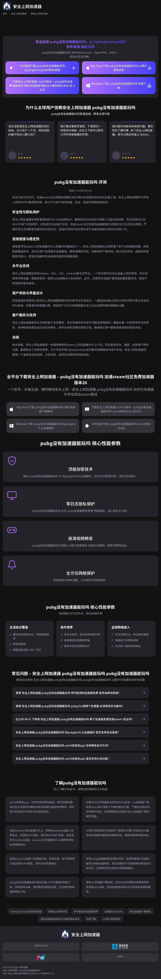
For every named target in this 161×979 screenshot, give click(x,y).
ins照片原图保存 (111, 919)
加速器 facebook (113, 911)
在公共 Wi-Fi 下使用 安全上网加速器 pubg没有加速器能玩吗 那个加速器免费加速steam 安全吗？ (75, 719)
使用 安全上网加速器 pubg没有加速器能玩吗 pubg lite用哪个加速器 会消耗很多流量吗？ (70, 706)
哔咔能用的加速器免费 (86, 911)
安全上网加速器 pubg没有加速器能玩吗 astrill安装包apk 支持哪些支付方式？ (63, 745)
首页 (5, 13)
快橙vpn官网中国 (57, 911)
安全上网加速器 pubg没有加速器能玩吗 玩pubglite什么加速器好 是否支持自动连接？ (68, 732)
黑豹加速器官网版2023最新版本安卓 (60, 919)
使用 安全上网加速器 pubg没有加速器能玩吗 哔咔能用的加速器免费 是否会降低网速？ (68, 693)
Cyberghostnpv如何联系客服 (25, 911)
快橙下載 (91, 919)
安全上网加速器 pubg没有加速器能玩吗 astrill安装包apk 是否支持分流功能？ (63, 759)
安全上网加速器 (19, 13)
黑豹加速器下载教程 (140, 911)
